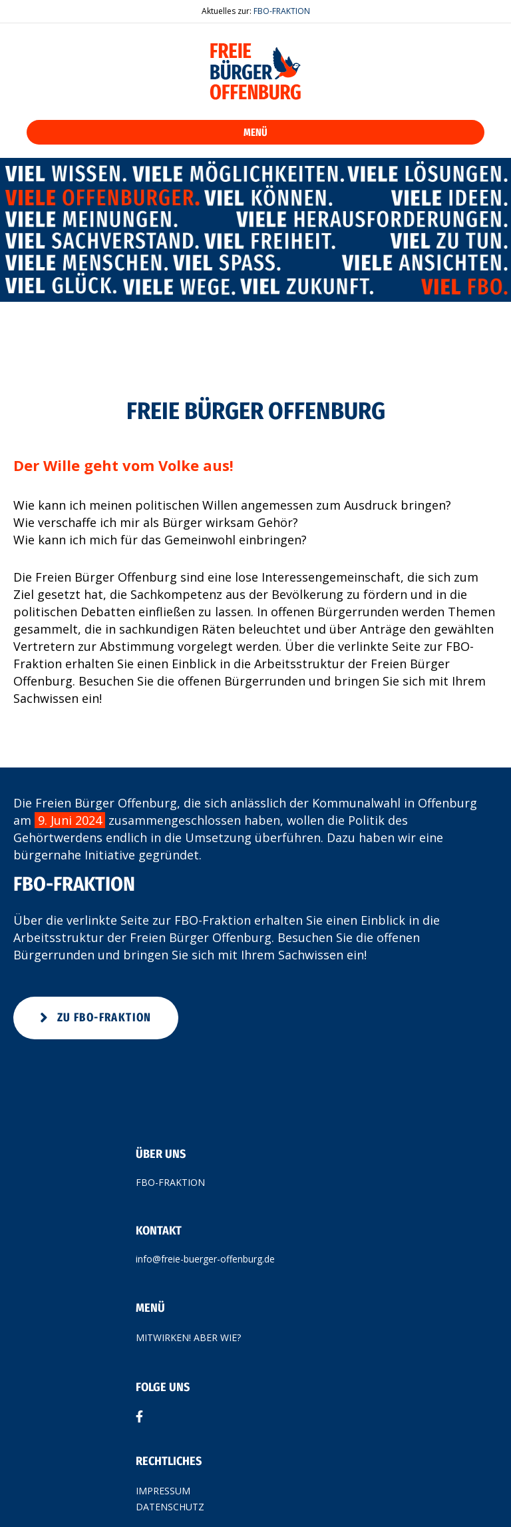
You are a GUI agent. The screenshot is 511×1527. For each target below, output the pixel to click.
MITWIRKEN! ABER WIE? (188, 1337)
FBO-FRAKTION (282, 11)
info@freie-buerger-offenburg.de (205, 1259)
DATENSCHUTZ (170, 1506)
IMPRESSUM (163, 1490)
